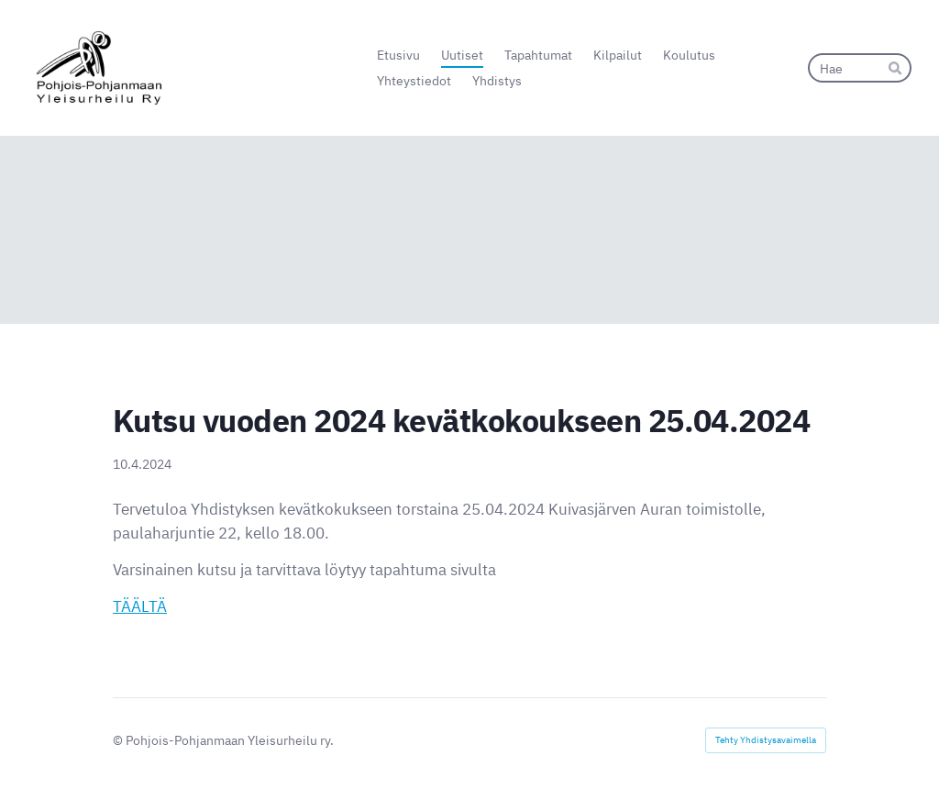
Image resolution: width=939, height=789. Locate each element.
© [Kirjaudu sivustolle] (119, 740)
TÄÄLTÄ (140, 606)
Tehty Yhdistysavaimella (765, 740)
